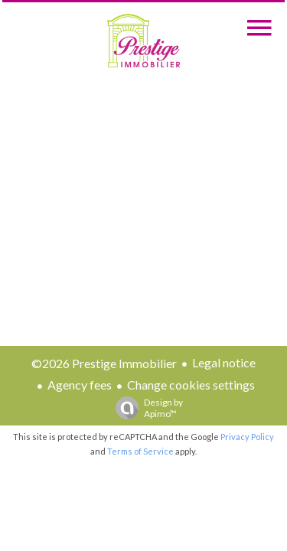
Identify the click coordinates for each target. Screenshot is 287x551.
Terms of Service (140, 451)
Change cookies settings (191, 384)
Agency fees (79, 384)
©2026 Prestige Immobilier (104, 363)
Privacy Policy (247, 437)
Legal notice (224, 362)
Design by (145, 407)
